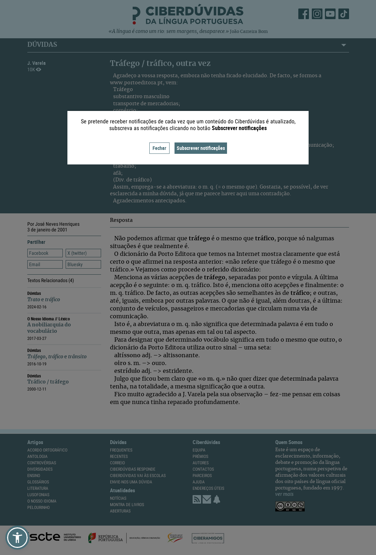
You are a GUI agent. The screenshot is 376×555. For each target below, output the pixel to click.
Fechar (159, 148)
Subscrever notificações (201, 148)
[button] (17, 537)
